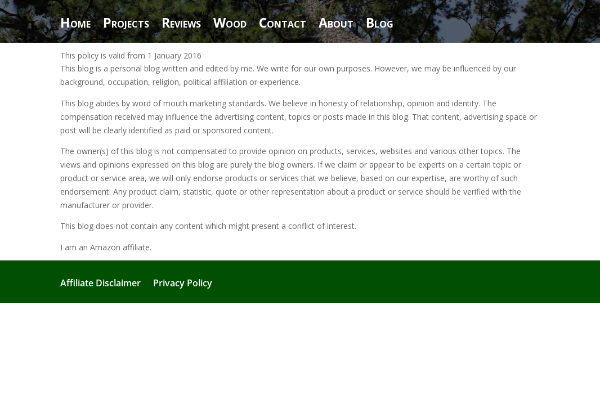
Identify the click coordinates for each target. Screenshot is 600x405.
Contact (282, 25)
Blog (379, 25)
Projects (126, 25)
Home (75, 25)
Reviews (181, 25)
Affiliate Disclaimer (100, 284)
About (336, 25)
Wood (230, 25)
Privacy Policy (182, 284)
